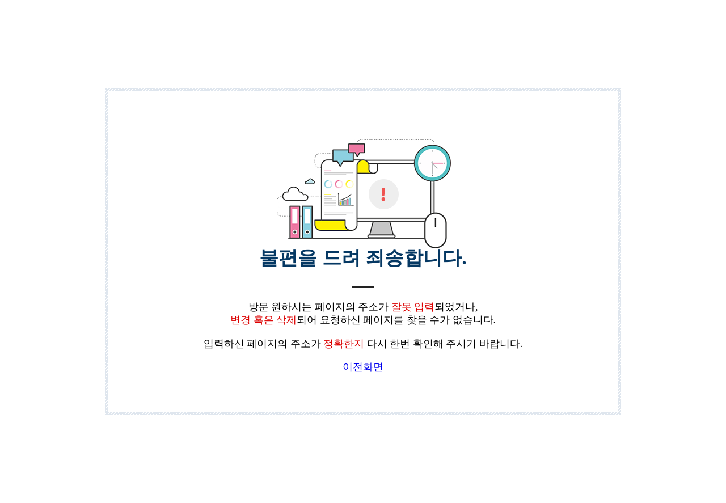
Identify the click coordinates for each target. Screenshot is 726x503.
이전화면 (363, 367)
